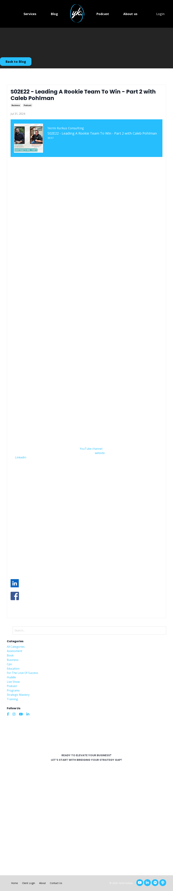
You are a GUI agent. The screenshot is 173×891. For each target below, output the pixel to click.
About (42, 883)
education (13, 668)
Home (14, 883)
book (10, 655)
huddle (11, 677)
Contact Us (56, 883)
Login (160, 14)
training (12, 699)
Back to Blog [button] (15, 62)
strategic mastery (18, 695)
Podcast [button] (102, 14)
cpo (9, 664)
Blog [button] (54, 14)
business (16, 105)
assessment (14, 651)
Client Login (28, 883)
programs (13, 690)
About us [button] (130, 14)
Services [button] (30, 14)
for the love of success (22, 673)
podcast (27, 105)
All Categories (16, 647)
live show (13, 682)
